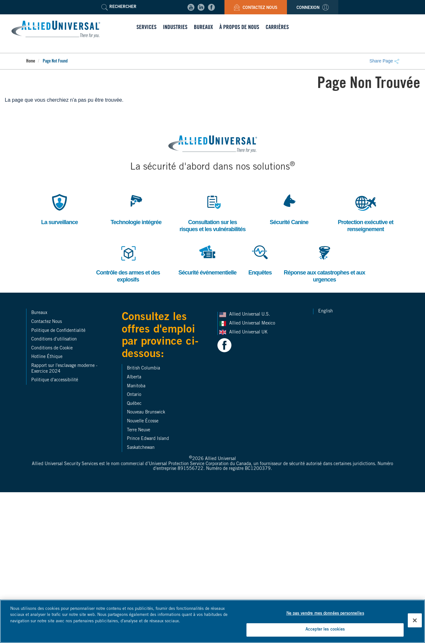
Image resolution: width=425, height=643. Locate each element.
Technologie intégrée (136, 208)
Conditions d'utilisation (54, 339)
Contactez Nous (255, 8)
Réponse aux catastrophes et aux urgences (324, 262)
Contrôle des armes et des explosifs (128, 262)
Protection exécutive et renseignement (365, 212)
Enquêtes (260, 259)
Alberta (134, 377)
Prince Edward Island (148, 439)
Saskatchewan (141, 448)
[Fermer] (415, 620)
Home (30, 61)
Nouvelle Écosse (142, 421)
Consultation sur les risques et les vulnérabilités (212, 212)
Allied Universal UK (249, 332)
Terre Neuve (138, 430)
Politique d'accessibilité (54, 380)
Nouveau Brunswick (146, 412)
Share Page (384, 60)
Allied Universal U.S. (250, 314)
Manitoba (136, 386)
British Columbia (143, 368)
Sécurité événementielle (207, 259)
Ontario (134, 395)
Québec (134, 404)
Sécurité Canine (289, 208)
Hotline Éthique (46, 357)
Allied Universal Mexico (252, 323)
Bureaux (39, 313)
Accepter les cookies (325, 630)
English (325, 311)
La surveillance (59, 208)
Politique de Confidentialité (58, 331)
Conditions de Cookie (52, 348)
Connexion (313, 8)
